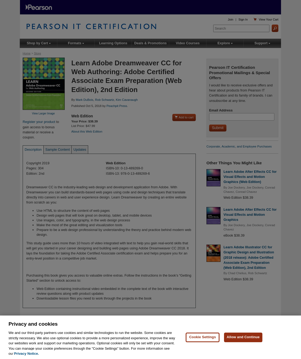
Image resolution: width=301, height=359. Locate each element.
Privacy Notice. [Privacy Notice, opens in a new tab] (26, 354)
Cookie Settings (202, 337)
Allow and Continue (243, 337)
